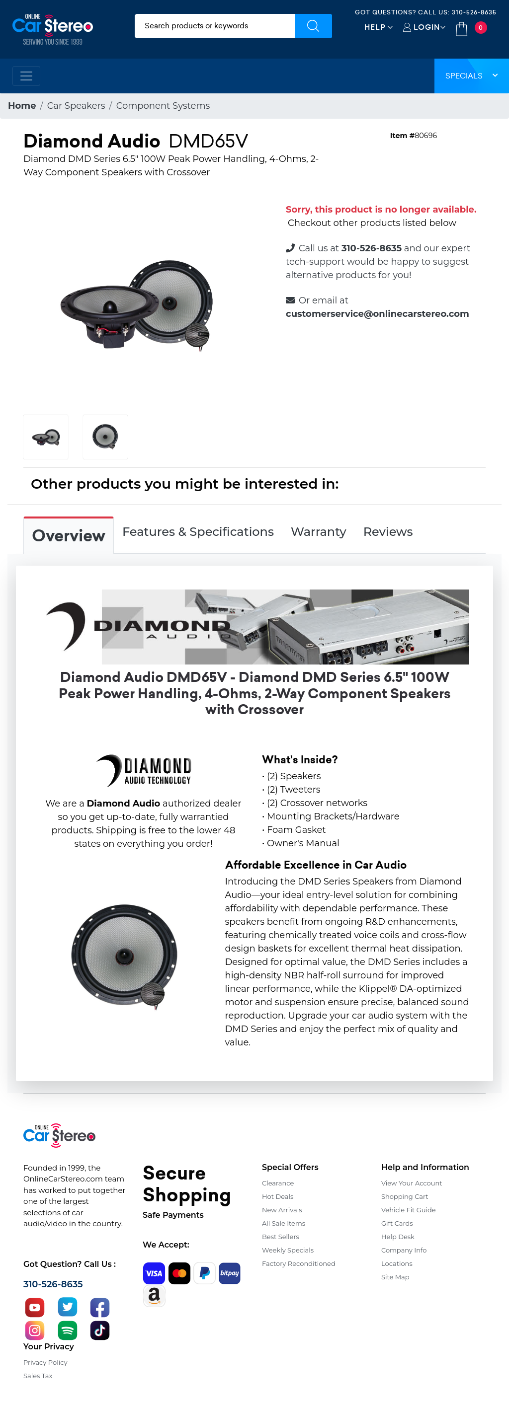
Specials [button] (471, 76)
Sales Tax (37, 1376)
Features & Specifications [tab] (198, 531)
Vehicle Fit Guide (408, 1210)
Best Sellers (280, 1237)
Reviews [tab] (388, 531)
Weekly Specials (288, 1250)
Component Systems (163, 105)
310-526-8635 (474, 12)
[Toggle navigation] (26, 76)
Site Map (395, 1277)
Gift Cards (397, 1223)
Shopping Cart (404, 1196)
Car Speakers (76, 105)
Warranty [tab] (318, 531)
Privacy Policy (45, 1362)
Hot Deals (277, 1196)
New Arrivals (282, 1210)
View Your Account (411, 1183)
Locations (397, 1263)
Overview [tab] (68, 536)
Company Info (403, 1250)
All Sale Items (283, 1223)
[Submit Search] (313, 26)
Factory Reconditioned (299, 1263)
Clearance (278, 1183)
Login (427, 27)
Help (375, 27)
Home (22, 105)
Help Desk (398, 1237)
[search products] (215, 26)
